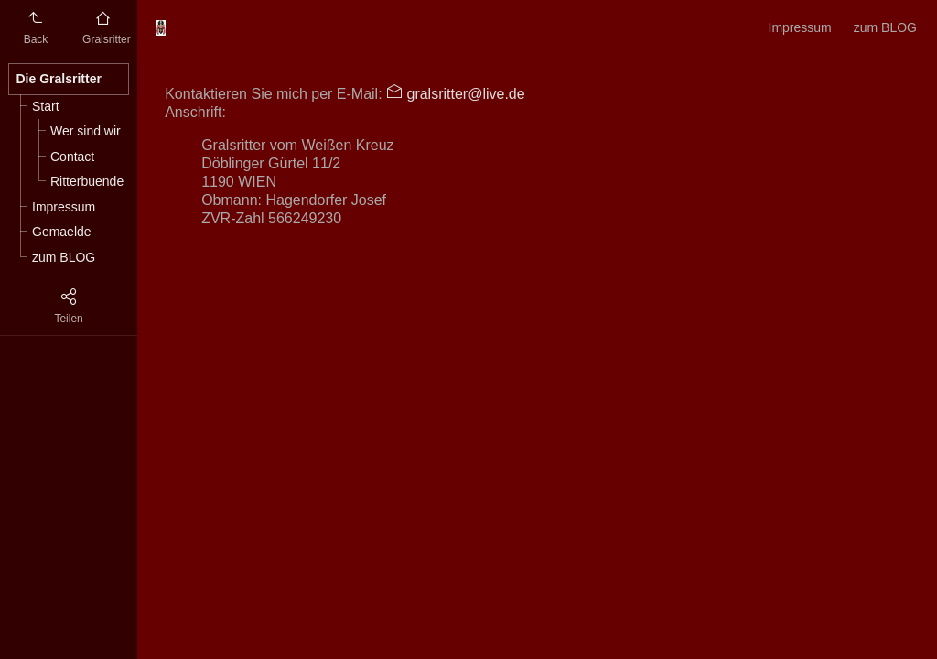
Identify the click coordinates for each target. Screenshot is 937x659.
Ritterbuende (87, 181)
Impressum (63, 207)
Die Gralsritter (59, 78)
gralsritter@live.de (464, 94)
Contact (72, 156)
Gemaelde (62, 231)
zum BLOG (63, 257)
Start (45, 106)
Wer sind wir (85, 131)
